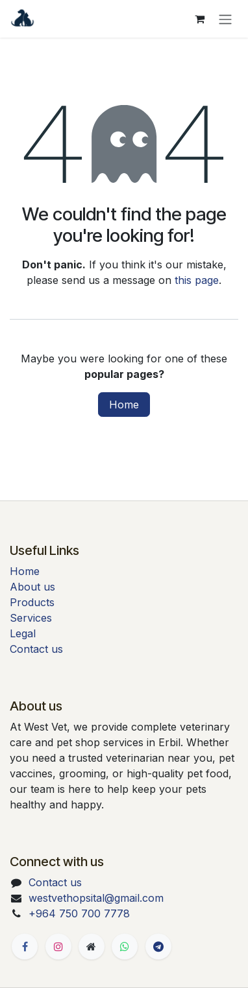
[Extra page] (92, 946)
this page (197, 280)
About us (32, 586)
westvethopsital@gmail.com (96, 897)
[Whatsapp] (125, 946)
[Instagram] (58, 946)
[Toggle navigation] (225, 18)
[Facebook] (25, 946)
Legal (23, 633)
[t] (158, 946)
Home (124, 404)
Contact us (36, 648)
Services (31, 617)
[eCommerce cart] (199, 19)
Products (32, 602)
